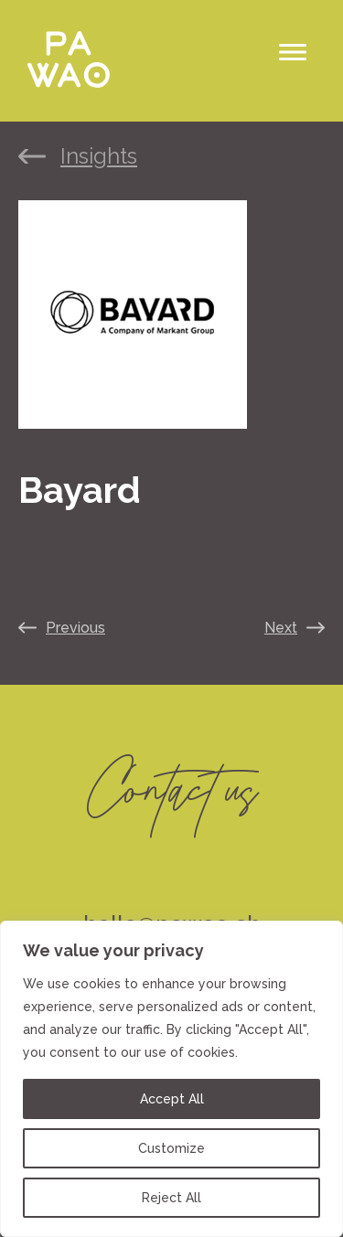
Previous (75, 627)
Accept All (172, 1099)
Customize (171, 1148)
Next (280, 627)
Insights (98, 156)
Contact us (171, 783)
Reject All (171, 1197)
